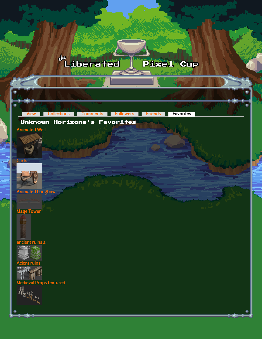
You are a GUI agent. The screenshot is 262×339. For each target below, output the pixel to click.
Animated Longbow (36, 192)
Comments (92, 114)
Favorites (184, 114)
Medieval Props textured (41, 283)
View (31, 114)
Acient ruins (28, 264)
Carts (22, 161)
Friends (153, 114)
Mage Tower (29, 212)
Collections (59, 114)
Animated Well (31, 130)
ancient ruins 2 (31, 243)
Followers (124, 114)
